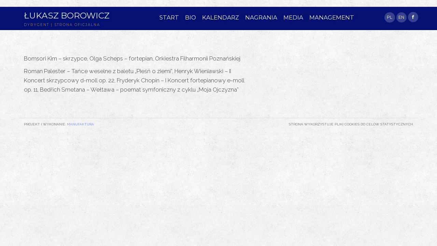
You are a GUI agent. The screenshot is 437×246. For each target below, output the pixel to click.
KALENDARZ (220, 17)
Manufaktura (80, 124)
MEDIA (293, 17)
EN (401, 17)
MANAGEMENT (331, 17)
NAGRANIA (261, 17)
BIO (190, 17)
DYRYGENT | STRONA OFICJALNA (62, 25)
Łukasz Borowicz (67, 15)
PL (389, 17)
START (169, 17)
